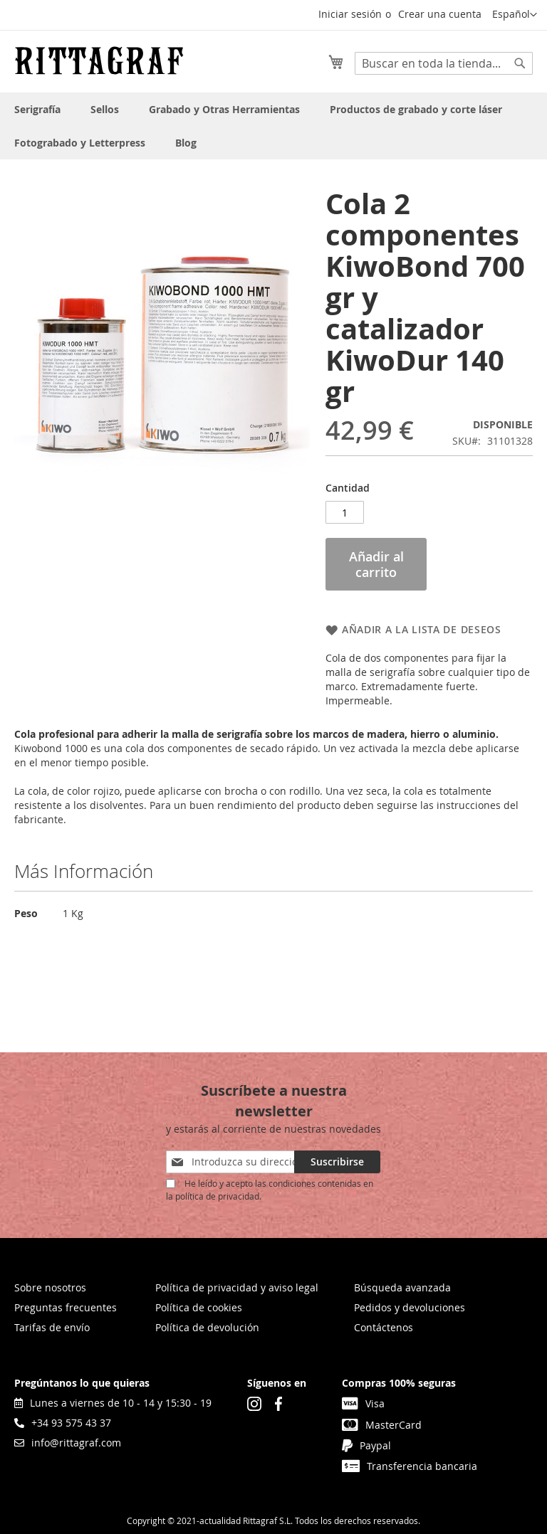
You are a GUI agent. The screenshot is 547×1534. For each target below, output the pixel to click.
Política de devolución (207, 1327)
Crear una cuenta (439, 14)
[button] (514, 15)
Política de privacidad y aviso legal (236, 1287)
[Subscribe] (337, 1161)
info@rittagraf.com (67, 1442)
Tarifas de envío (52, 1327)
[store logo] (99, 60)
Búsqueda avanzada (402, 1287)
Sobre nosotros (50, 1287)
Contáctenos (383, 1327)
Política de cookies (198, 1307)
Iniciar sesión (350, 14)
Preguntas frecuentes (65, 1307)
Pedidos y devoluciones (409, 1307)
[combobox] (444, 63)
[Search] (520, 63)
